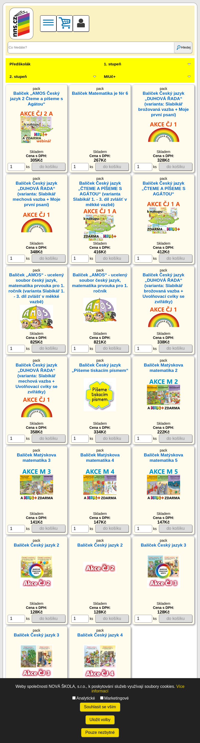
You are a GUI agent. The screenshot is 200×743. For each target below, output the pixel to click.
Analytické (83, 698)
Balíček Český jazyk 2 (36, 545)
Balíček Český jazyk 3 (163, 545)
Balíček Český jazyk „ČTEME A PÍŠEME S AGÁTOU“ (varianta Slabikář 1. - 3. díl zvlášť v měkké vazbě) (100, 194)
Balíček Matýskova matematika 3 (36, 457)
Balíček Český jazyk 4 (100, 635)
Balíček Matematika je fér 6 (100, 93)
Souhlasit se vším (100, 707)
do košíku (49, 166)
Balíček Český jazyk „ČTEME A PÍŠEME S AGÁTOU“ (163, 188)
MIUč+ (110, 76)
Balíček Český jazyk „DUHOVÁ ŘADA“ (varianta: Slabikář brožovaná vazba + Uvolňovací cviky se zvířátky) (163, 288)
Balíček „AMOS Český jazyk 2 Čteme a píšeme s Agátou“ (36, 99)
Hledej (183, 47)
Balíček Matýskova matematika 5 (163, 457)
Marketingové (114, 698)
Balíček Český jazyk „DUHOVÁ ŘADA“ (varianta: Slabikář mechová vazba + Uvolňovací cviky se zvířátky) (36, 378)
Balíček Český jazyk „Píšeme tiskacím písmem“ (100, 367)
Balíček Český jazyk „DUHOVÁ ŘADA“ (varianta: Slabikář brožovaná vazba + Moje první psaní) (163, 104)
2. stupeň (18, 76)
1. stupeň (112, 64)
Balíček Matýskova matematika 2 (163, 367)
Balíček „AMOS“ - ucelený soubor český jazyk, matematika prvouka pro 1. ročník (100, 282)
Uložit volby (100, 719)
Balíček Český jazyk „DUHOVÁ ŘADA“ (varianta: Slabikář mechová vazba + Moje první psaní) (37, 194)
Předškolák (19, 64)
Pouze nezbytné (100, 732)
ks (19, 167)
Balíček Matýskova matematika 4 (100, 457)
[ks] (16, 167)
